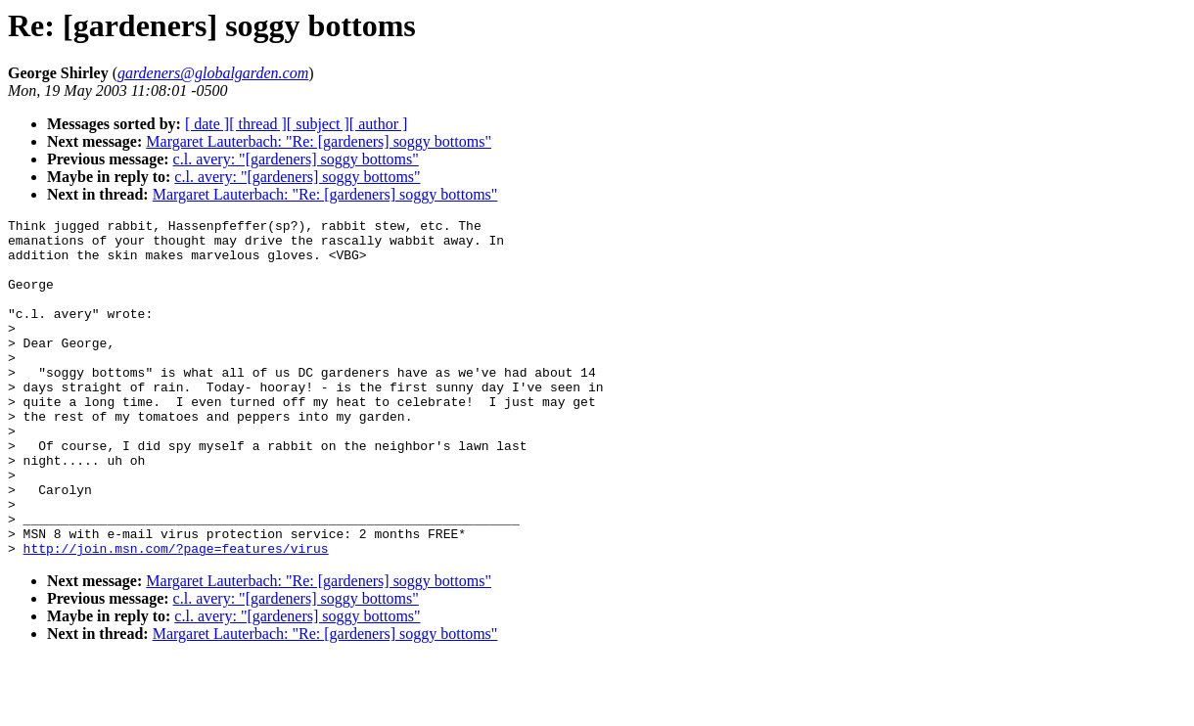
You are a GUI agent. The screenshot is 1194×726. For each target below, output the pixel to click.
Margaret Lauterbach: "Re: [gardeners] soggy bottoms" (318, 141)
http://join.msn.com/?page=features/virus (176, 615)
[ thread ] (258, 123)
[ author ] (378, 123)
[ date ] (207, 123)
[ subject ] (318, 123)
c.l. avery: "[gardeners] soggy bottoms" (296, 159)
